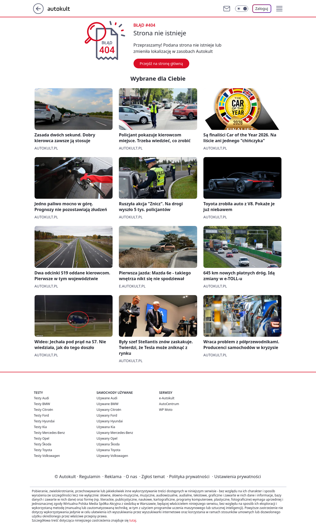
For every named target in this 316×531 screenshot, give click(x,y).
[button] (279, 8)
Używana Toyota (108, 450)
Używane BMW (108, 404)
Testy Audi (41, 398)
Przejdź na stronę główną (161, 63)
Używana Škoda (108, 444)
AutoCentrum (169, 404)
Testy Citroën (43, 409)
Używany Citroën (109, 409)
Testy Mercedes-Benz (49, 432)
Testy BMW (42, 404)
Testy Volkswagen (47, 455)
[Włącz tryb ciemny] (241, 8)
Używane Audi (107, 398)
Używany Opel (107, 438)
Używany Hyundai (110, 421)
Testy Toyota (43, 450)
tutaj (132, 520)
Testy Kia (40, 427)
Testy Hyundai (44, 421)
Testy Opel (41, 438)
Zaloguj (261, 8)
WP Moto (166, 409)
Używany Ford (107, 415)
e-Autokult (167, 398)
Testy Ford (41, 415)
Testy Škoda (42, 444)
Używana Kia (106, 427)
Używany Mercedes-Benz (115, 432)
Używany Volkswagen (112, 455)
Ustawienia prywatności (236, 476)
